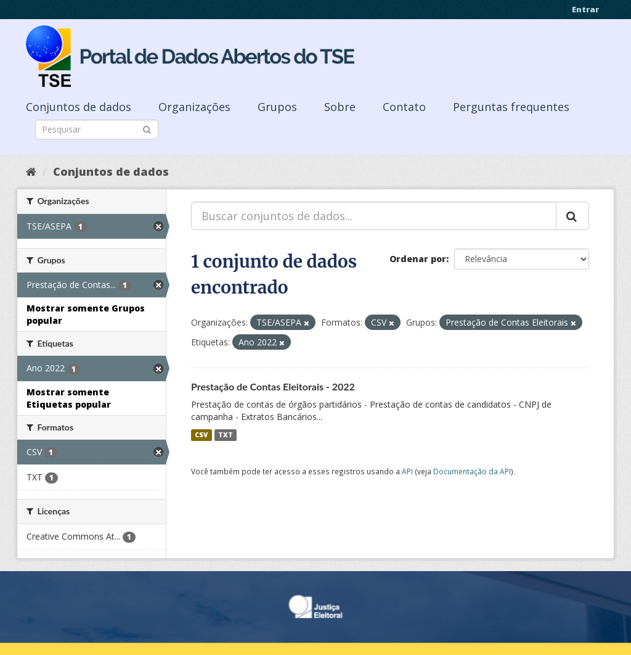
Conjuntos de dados (78, 106)
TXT (225, 434)
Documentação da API (472, 471)
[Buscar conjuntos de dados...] (373, 216)
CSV (201, 434)
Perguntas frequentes (511, 106)
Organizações (194, 106)
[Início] (31, 171)
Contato (404, 106)
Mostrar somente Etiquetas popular (68, 398)
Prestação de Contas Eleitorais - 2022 (273, 386)
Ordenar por (417, 259)
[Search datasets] (96, 129)
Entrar (585, 9)
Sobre (340, 106)
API (407, 471)
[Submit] (147, 128)
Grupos (277, 106)
